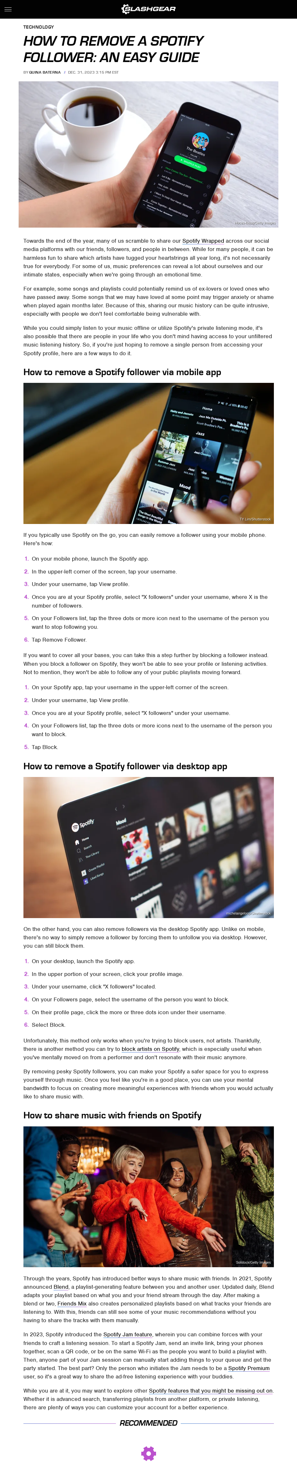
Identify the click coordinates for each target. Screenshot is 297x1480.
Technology (38, 27)
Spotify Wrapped (203, 240)
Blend (61, 1286)
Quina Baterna (45, 72)
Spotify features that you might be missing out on (211, 1390)
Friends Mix (72, 1303)
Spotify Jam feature (127, 1334)
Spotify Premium (249, 1368)
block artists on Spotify (150, 1048)
